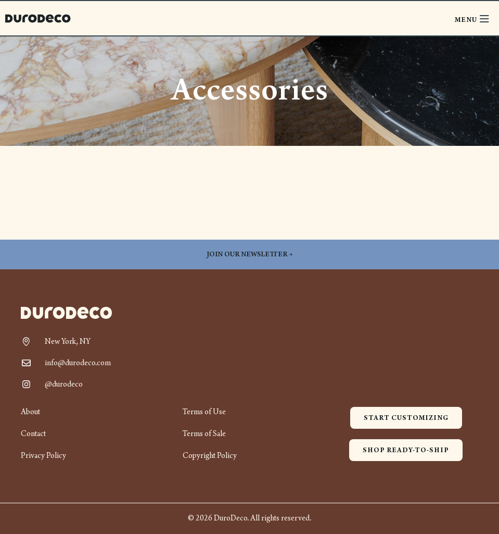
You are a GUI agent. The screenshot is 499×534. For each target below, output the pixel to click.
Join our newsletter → (249, 254)
